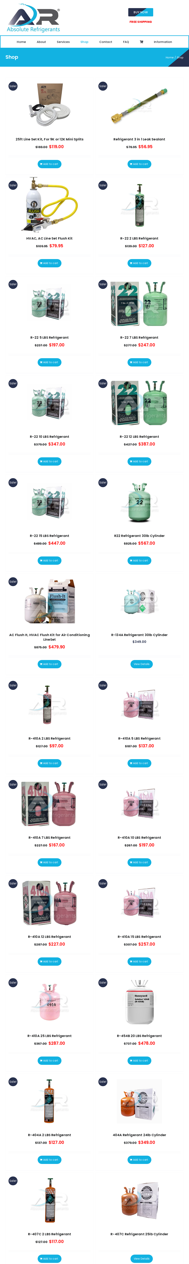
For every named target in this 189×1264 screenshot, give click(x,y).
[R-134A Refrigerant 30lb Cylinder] (139, 601)
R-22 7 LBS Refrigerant (139, 337)
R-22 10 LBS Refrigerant (49, 436)
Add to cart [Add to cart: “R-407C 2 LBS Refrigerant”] (50, 1258)
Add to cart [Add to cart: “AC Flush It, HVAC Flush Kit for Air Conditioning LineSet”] (50, 664)
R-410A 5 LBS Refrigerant (139, 738)
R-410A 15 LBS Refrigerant (139, 936)
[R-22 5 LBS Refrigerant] (49, 303)
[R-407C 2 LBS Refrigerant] (49, 1200)
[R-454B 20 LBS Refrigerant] (139, 1002)
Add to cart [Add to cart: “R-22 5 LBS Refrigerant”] (50, 362)
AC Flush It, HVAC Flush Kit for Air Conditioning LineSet (49, 637)
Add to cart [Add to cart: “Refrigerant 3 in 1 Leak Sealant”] (140, 164)
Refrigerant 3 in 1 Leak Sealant (139, 139)
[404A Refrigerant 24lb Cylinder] (139, 1101)
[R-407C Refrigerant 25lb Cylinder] (139, 1200)
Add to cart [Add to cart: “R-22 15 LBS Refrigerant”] (50, 560)
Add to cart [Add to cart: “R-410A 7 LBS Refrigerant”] (50, 862)
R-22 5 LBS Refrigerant (49, 337)
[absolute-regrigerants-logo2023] (33, 3)
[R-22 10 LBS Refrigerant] (49, 403)
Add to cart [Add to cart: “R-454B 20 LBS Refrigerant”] (140, 1060)
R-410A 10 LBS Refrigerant (139, 837)
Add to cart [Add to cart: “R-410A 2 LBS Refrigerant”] (50, 763)
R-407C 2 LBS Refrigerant (49, 1234)
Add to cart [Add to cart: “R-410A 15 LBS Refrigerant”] (140, 961)
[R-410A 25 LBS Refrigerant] (49, 1002)
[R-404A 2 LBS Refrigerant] (49, 1101)
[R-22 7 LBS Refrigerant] (139, 303)
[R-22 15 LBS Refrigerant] (49, 502)
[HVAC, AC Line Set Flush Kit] (49, 204)
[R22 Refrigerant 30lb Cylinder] (139, 502)
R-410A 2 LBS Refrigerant (50, 738)
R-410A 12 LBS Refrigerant (49, 936)
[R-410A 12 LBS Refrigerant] (49, 903)
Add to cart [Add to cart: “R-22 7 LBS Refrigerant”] (140, 362)
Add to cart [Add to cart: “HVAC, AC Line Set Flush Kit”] (50, 263)
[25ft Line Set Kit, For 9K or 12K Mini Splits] (49, 105)
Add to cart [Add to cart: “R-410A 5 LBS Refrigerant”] (140, 763)
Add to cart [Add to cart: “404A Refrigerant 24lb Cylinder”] (140, 1160)
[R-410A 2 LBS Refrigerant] (49, 704)
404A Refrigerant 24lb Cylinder (139, 1135)
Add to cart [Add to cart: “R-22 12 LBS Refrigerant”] (140, 461)
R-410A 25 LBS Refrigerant (50, 1035)
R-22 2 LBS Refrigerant (139, 238)
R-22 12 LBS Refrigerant (139, 436)
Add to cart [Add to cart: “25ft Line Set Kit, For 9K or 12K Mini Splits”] (50, 164)
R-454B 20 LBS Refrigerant (139, 1035)
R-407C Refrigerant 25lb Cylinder (139, 1234)
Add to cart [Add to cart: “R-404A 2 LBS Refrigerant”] (50, 1160)
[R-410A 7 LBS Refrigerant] (49, 804)
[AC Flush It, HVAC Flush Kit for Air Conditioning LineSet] (49, 601)
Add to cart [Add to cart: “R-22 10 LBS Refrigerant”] (50, 461)
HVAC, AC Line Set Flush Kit (49, 238)
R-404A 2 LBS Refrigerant (49, 1135)
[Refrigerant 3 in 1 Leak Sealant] (139, 105)
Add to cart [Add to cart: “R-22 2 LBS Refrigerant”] (140, 263)
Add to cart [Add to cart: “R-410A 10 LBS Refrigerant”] (140, 862)
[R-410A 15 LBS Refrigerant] (139, 903)
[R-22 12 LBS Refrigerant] (139, 403)
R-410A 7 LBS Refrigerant (50, 837)
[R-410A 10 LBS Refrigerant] (139, 804)
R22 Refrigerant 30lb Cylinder (139, 535)
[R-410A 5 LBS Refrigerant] (139, 704)
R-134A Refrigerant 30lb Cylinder (139, 635)
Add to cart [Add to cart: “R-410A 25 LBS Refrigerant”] (50, 1060)
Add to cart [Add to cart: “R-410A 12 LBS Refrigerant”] (50, 961)
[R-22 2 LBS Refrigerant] (139, 204)
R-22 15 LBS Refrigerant (49, 535)
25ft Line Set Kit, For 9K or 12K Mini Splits (50, 139)
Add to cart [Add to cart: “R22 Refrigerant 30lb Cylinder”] (140, 560)
